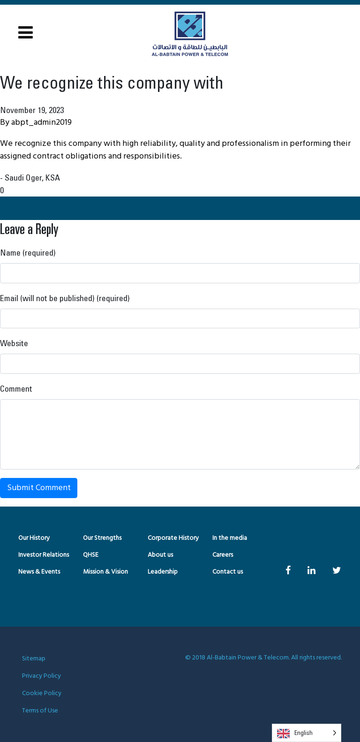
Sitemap (33, 659)
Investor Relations (43, 555)
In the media (229, 538)
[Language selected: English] (306, 733)
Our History (34, 538)
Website (14, 343)
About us (160, 555)
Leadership (163, 572)
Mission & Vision (105, 572)
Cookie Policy (41, 693)
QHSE (90, 555)
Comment (16, 388)
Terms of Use (40, 711)
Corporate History (173, 538)
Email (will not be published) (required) (65, 298)
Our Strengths (102, 538)
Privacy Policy (41, 676)
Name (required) (28, 252)
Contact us (227, 572)
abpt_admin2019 (41, 122)
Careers (222, 555)
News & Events (39, 572)
